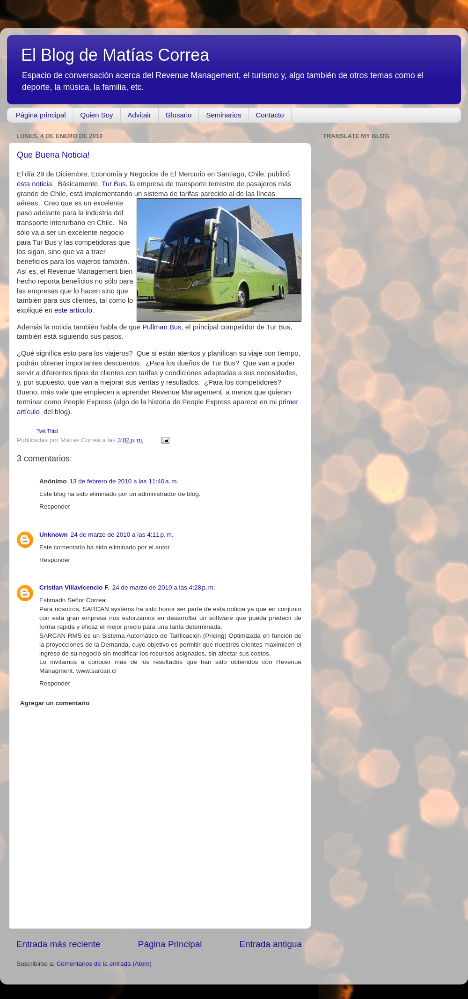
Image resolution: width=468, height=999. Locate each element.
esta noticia (34, 184)
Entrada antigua (271, 944)
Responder (54, 506)
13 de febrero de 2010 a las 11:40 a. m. (124, 481)
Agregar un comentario (55, 703)
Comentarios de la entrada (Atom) (104, 963)
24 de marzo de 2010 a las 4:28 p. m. (163, 587)
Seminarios (223, 115)
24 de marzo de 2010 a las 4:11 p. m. (122, 534)
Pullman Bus (161, 327)
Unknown (53, 534)
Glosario (179, 115)
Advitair (139, 115)
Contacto (270, 115)
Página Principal (170, 944)
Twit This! (47, 431)
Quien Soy (96, 115)
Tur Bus (113, 184)
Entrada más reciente (58, 944)
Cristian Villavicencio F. (74, 587)
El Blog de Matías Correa (115, 55)
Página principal (41, 115)
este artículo (73, 310)
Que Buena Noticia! (53, 155)
